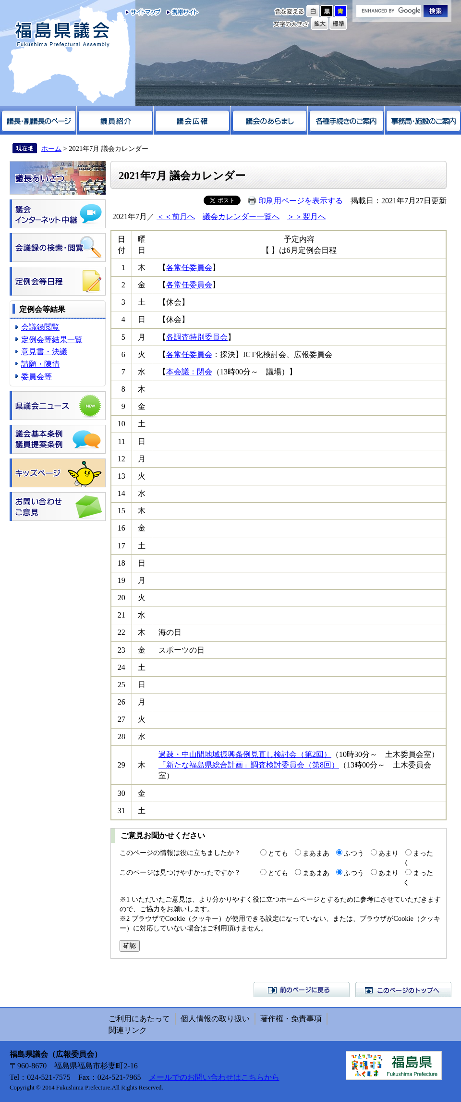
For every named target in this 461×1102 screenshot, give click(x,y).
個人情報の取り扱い (215, 1019)
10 (121, 424)
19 (121, 580)
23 (121, 650)
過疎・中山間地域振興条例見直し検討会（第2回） (244, 754)
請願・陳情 (40, 364)
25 (121, 685)
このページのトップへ (403, 989)
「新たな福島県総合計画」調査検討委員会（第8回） (248, 765)
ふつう (354, 853)
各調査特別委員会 (197, 337)
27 (121, 719)
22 (121, 632)
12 (121, 459)
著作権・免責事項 (291, 1019)
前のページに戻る (302, 989)
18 (121, 563)
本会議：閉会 (189, 372)
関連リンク (128, 1030)
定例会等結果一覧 (52, 339)
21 (121, 615)
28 (121, 736)
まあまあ (316, 853)
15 (121, 511)
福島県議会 (62, 35)
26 (121, 702)
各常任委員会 (189, 267)
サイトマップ (143, 12)
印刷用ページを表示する (300, 201)
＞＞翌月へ (306, 216)
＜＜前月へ (176, 216)
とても (278, 853)
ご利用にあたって (139, 1019)
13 (121, 476)
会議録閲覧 (40, 327)
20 (121, 598)
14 (121, 493)
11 (121, 441)
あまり (388, 853)
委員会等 (36, 376)
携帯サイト (180, 12)
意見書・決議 (44, 351)
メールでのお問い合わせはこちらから (214, 1077)
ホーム (51, 148)
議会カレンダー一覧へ (241, 216)
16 (121, 528)
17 (121, 546)
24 (121, 667)
